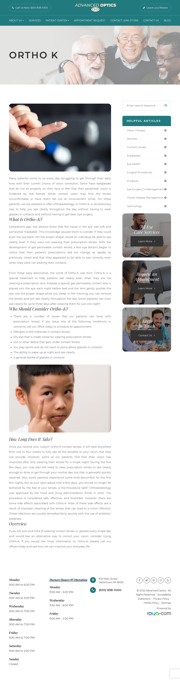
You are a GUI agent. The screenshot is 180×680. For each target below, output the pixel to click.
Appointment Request (89, 20)
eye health (134, 164)
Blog (167, 20)
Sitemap (166, 603)
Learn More (145, 243)
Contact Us (151, 20)
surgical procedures (140, 173)
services (132, 138)
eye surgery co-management (146, 190)
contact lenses (137, 147)
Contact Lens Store (124, 20)
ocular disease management (146, 199)
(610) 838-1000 (111, 590)
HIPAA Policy (152, 603)
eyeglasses (134, 156)
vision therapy (136, 130)
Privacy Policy (161, 598)
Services (35, 20)
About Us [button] (16, 20)
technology (134, 207)
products (133, 182)
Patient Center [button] (57, 20)
